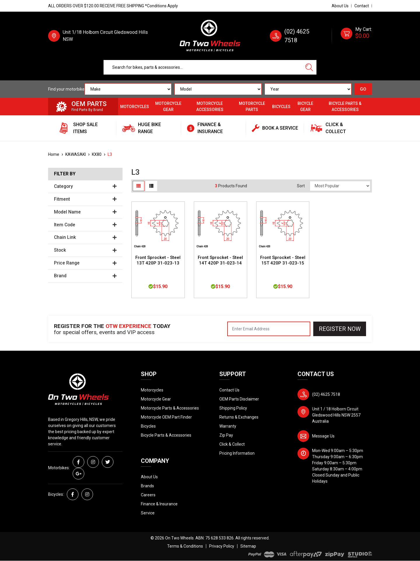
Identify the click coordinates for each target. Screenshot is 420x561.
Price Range (85, 263)
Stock (85, 250)
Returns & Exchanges (238, 417)
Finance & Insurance (159, 504)
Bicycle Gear (305, 106)
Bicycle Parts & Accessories (345, 106)
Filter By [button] (65, 174)
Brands (147, 486)
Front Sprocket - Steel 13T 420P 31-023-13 (158, 260)
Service (148, 513)
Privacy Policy (221, 546)
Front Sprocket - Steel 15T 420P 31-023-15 (282, 260)
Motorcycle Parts (252, 106)
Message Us (323, 436)
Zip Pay (226, 435)
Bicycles (281, 106)
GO (363, 89)
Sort (301, 186)
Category (85, 186)
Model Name (85, 212)
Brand (85, 275)
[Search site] (309, 67)
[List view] (151, 186)
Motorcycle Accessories (209, 106)
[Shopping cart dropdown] (356, 36)
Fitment (85, 199)
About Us (340, 6)
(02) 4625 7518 (326, 394)
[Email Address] (268, 329)
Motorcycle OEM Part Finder (166, 417)
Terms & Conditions (185, 546)
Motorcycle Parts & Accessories (170, 408)
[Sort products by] (340, 186)
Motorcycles (134, 106)
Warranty (227, 426)
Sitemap (248, 546)
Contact (361, 6)
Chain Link (85, 237)
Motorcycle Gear (168, 106)
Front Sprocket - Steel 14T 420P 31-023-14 (220, 260)
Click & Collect (232, 444)
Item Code (85, 224)
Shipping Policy (233, 408)
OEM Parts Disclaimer (239, 399)
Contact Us (229, 390)
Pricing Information (237, 453)
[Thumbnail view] (138, 186)
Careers (148, 495)
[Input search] (203, 67)
